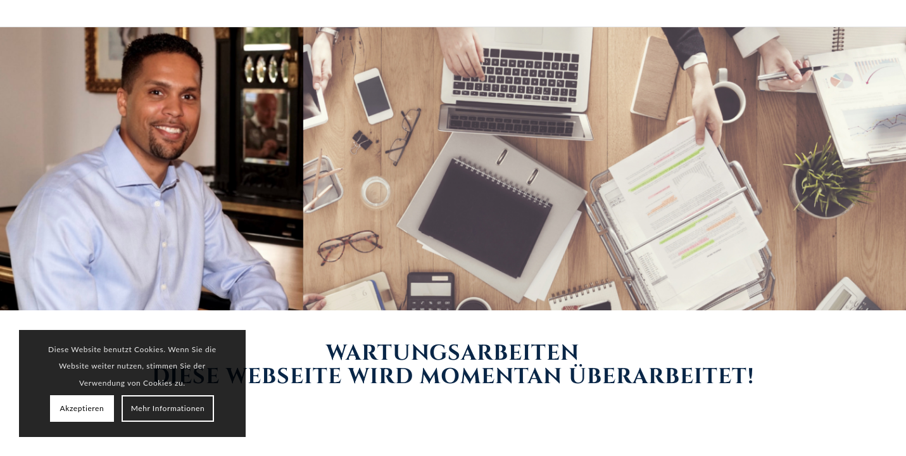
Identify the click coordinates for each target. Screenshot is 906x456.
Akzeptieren (82, 408)
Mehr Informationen (168, 408)
